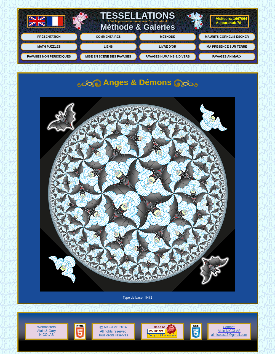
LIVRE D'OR (167, 46)
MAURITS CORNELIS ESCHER (227, 36)
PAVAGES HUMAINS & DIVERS (167, 56)
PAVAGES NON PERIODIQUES (49, 56)
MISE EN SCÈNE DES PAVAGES (108, 56)
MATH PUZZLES (48, 46)
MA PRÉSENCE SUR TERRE (227, 46)
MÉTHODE (167, 36)
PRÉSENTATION (49, 36)
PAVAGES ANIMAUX (226, 56)
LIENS (108, 46)
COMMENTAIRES (108, 36)
